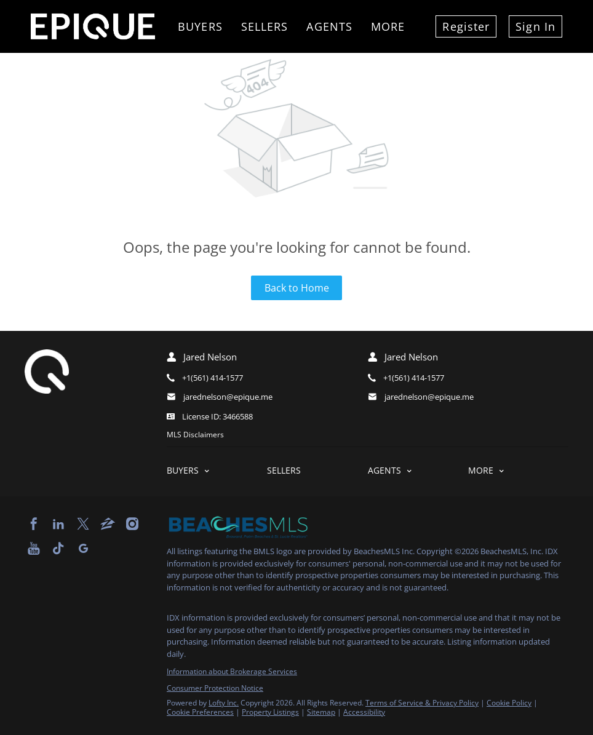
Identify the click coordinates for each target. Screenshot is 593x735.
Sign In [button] (535, 26)
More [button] (388, 26)
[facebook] (34, 524)
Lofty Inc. (224, 702)
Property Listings (270, 712)
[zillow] (107, 524)
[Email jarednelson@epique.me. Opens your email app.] (249, 397)
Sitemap (321, 712)
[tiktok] (58, 548)
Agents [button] (329, 26)
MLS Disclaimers (195, 434)
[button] (217, 470)
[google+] (83, 548)
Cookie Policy (509, 702)
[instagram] (132, 524)
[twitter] (83, 524)
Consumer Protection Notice (215, 688)
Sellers (265, 26)
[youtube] (34, 548)
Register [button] (466, 26)
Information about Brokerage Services (232, 671)
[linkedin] (58, 524)
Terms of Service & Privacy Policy (422, 702)
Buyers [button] (200, 26)
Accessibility (364, 712)
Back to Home (297, 288)
